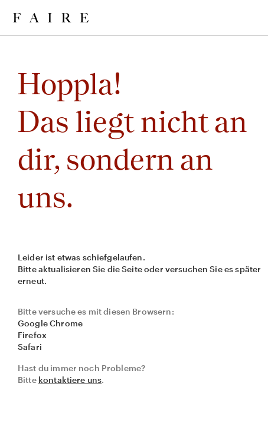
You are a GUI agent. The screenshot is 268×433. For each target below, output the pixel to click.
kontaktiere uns (70, 380)
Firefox (32, 335)
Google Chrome (50, 323)
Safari (30, 347)
